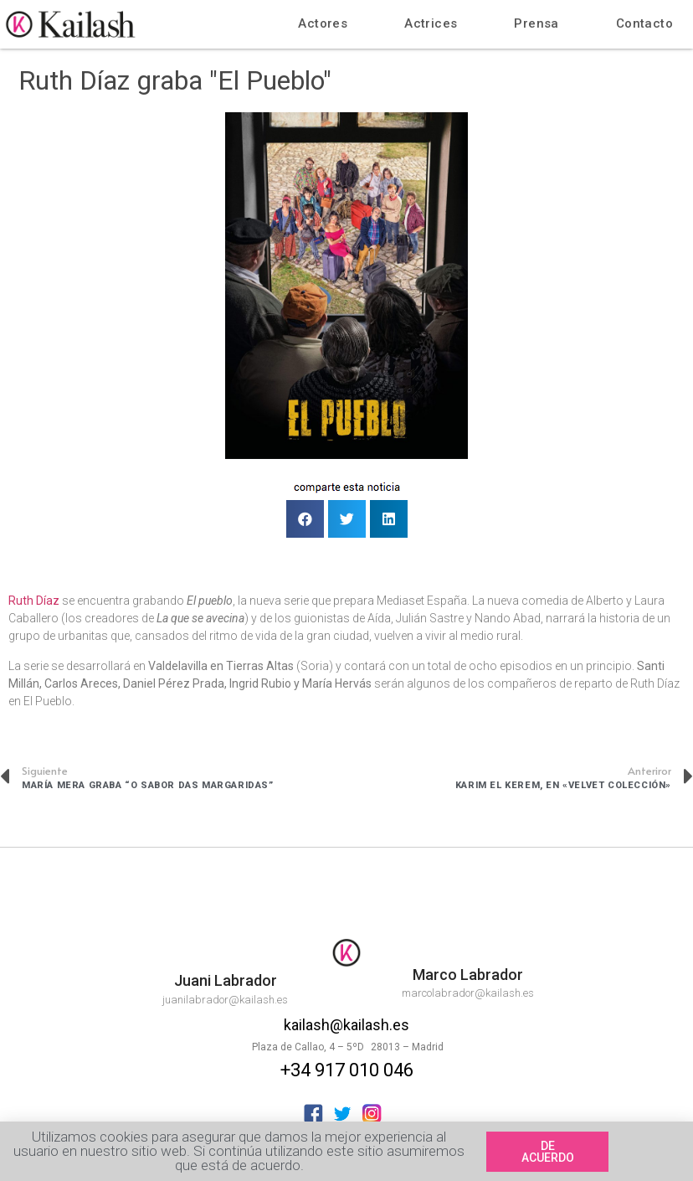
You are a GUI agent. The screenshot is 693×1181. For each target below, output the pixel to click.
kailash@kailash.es (346, 1025)
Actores (322, 23)
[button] (547, 1153)
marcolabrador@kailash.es (468, 993)
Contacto (644, 23)
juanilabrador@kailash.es (225, 999)
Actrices (430, 23)
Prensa (536, 23)
